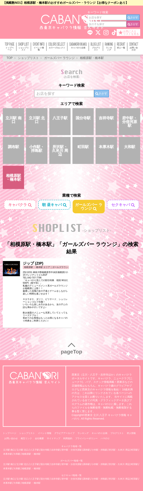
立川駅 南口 (13, 120)
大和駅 (129, 147)
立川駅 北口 (37, 120)
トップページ (9, 433)
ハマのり (105, 438)
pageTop (71, 352)
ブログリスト (117, 433)
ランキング (83, 433)
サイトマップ (53, 438)
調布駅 (13, 147)
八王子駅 (59, 118)
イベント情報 (44, 433)
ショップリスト (27, 433)
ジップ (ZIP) (33, 263)
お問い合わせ (11, 438)
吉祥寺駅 (106, 118)
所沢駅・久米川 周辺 (60, 150)
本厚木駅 (106, 147)
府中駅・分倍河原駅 (129, 121)
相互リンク (26, 438)
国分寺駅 (83, 118)
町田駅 (83, 147)
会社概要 (39, 438)
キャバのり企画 (99, 433)
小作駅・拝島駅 (36, 149)
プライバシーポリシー (86, 438)
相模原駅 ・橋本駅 (13, 177)
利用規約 (67, 438)
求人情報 (131, 433)
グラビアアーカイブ (64, 433)
